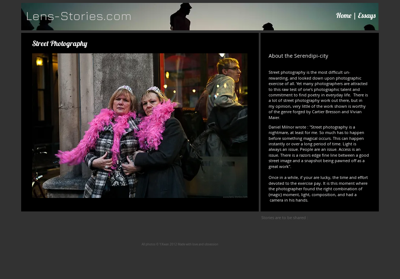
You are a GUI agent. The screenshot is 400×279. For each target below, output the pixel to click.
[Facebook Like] (326, 217)
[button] (139, 125)
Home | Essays (356, 15)
